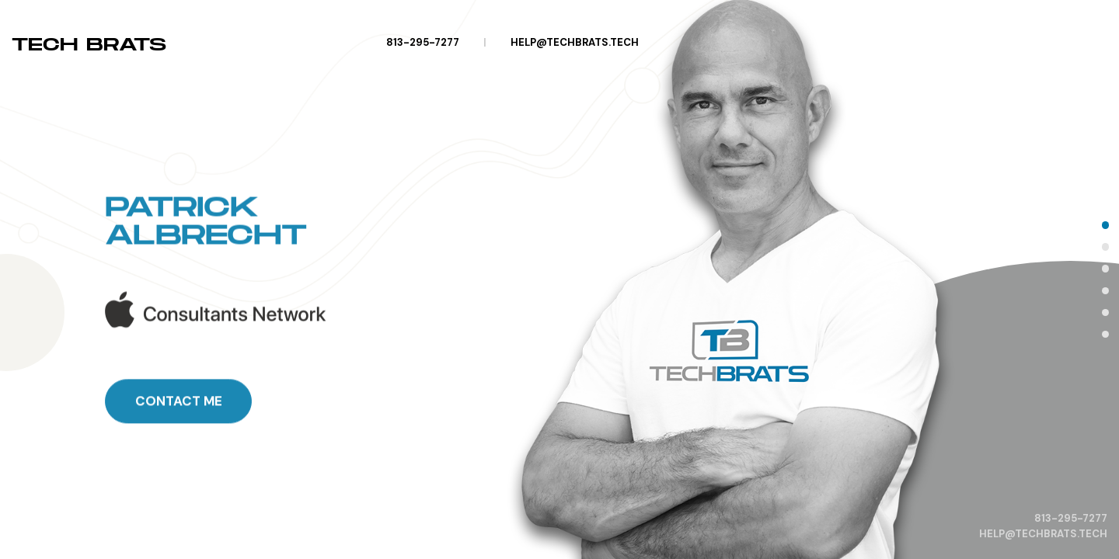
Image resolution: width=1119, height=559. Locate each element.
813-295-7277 (422, 42)
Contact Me (178, 455)
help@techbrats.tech (575, 42)
